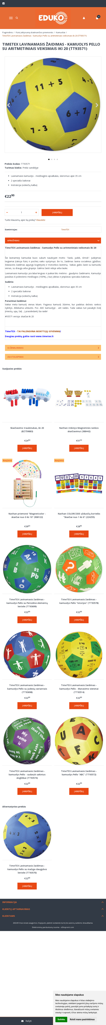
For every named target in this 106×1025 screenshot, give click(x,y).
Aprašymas (13, 240)
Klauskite (40, 219)
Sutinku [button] (61, 1019)
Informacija (9, 902)
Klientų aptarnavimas (16, 909)
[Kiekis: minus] (7, 212)
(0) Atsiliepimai (15, 356)
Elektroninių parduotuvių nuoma (45, 927)
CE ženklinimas (15, 347)
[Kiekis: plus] (36, 212)
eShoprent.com (67, 927)
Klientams (8, 915)
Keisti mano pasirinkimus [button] (82, 1019)
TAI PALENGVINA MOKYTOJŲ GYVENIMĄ (38, 331)
